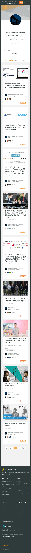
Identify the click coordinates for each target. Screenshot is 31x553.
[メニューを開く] (29, 2)
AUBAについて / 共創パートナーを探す (10, 530)
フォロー (17, 60)
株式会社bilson (10, 350)
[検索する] (25, 2)
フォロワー (25, 60)
